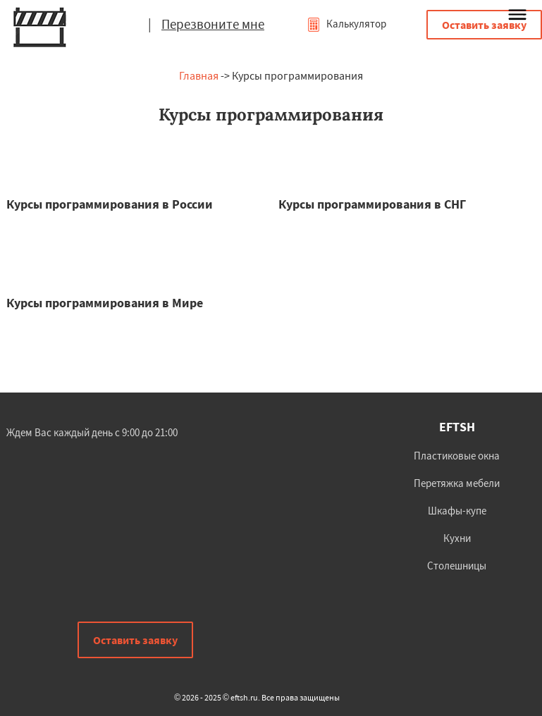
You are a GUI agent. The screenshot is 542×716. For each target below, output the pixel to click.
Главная (198, 75)
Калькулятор (346, 23)
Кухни (457, 538)
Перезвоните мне (212, 24)
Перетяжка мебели (457, 483)
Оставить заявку (484, 25)
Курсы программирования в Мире (104, 303)
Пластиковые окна (457, 455)
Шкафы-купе (457, 510)
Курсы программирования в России (109, 204)
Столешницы (456, 565)
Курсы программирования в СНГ (372, 204)
